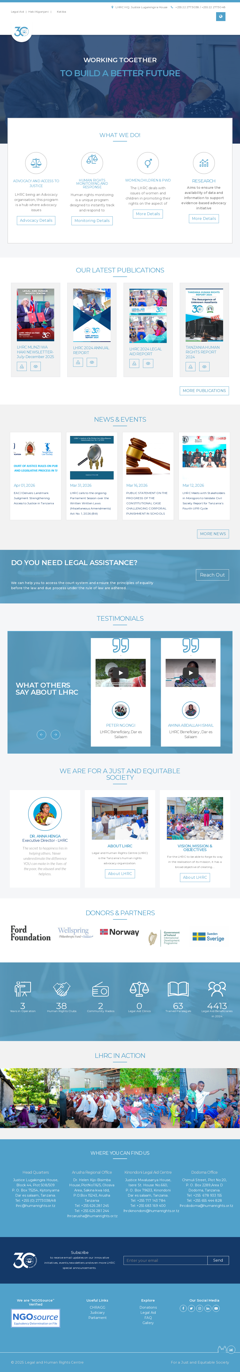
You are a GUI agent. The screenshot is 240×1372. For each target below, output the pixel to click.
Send (218, 1260)
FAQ (148, 1318)
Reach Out (212, 575)
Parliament (97, 1318)
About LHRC (120, 873)
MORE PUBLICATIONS (204, 390)
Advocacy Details (36, 220)
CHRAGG (97, 1307)
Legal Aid (17, 11)
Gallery (148, 1323)
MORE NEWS (213, 534)
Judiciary (97, 1312)
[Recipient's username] (166, 1260)
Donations (148, 1307)
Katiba (61, 11)
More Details (148, 214)
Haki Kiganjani (38, 11)
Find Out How (119, 98)
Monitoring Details (92, 220)
